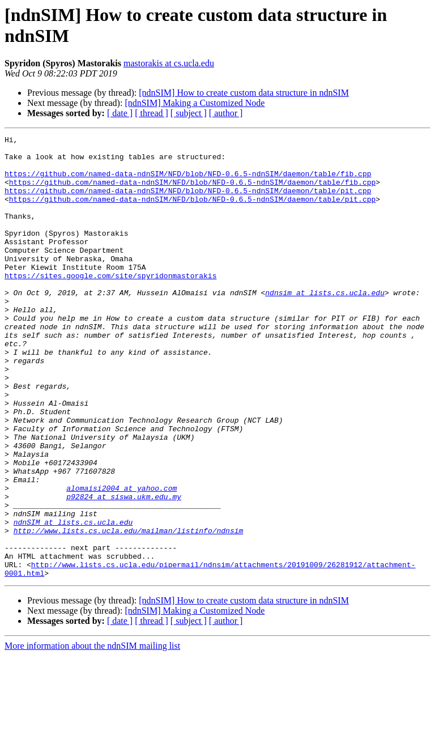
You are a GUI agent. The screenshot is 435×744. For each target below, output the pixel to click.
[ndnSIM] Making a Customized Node (195, 103)
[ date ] (120, 113)
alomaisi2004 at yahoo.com (121, 559)
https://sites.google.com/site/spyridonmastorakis (110, 304)
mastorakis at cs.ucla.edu (168, 63)
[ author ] (226, 113)
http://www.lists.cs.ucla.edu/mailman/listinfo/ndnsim (129, 610)
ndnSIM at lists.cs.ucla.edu (73, 600)
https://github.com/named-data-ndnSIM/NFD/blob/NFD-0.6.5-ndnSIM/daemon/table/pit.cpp (188, 202)
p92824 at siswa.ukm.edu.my (123, 569)
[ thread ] (151, 113)
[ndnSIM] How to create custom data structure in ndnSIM (244, 92)
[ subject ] (188, 113)
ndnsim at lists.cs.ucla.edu (325, 325)
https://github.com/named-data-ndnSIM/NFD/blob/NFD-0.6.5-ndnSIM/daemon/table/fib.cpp (188, 182)
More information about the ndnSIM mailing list (92, 734)
